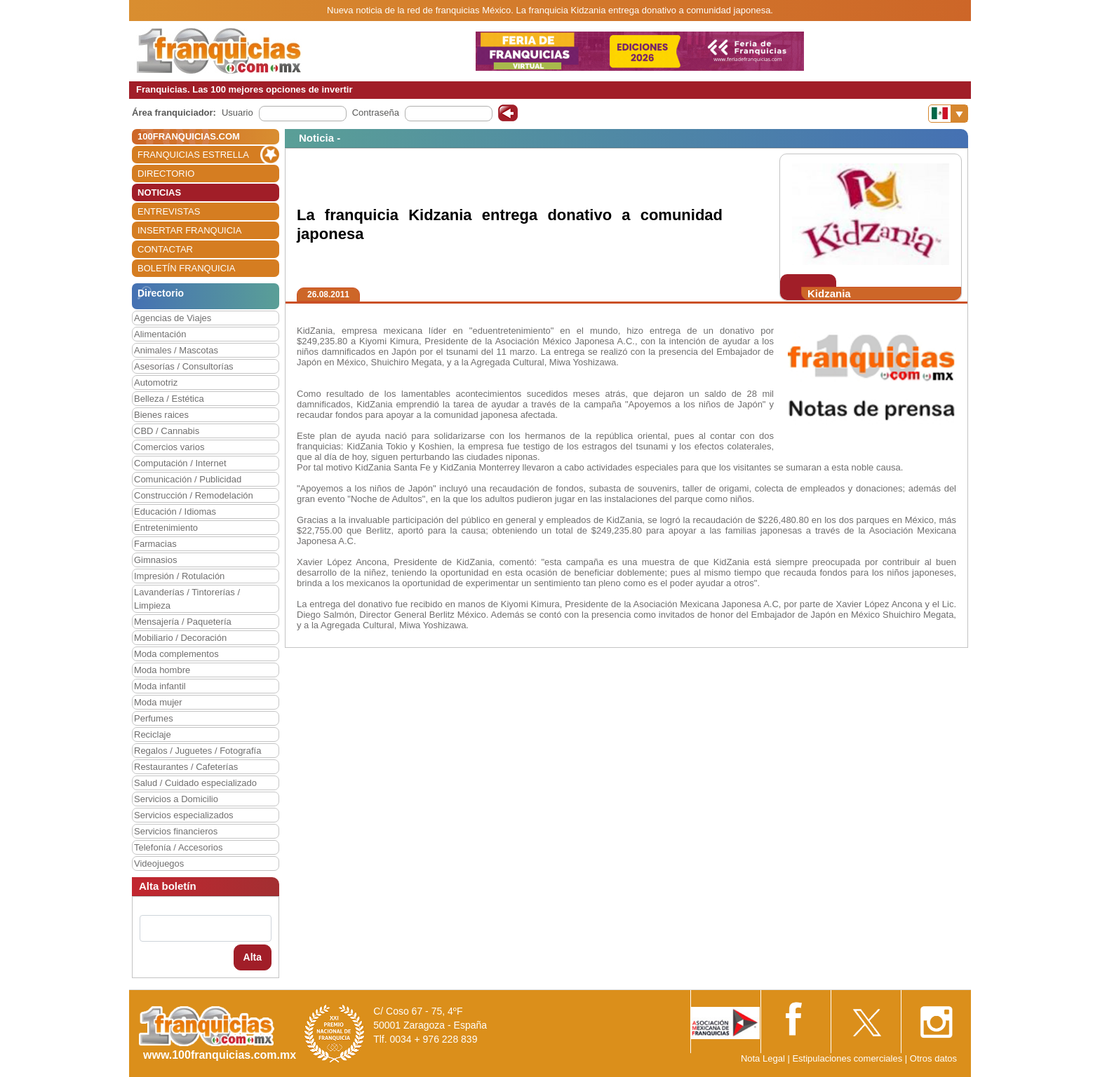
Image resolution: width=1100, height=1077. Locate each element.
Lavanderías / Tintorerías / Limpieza (187, 599)
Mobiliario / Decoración (180, 637)
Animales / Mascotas (176, 350)
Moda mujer (158, 702)
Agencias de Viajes (172, 318)
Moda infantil (160, 686)
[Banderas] (948, 113)
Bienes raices (161, 414)
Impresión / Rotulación (179, 576)
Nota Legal (763, 1058)
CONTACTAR (165, 249)
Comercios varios (169, 447)
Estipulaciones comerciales (848, 1058)
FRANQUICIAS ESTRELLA (193, 154)
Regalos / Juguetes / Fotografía (197, 750)
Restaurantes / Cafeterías (186, 766)
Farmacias (155, 543)
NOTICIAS (159, 192)
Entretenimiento (166, 527)
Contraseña (375, 112)
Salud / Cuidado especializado (195, 783)
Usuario (237, 112)
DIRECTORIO (166, 173)
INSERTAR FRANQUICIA (189, 230)
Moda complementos (176, 654)
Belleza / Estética (169, 398)
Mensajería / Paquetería (183, 621)
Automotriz (155, 382)
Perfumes (153, 718)
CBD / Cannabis (166, 431)
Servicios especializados (184, 815)
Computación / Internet (180, 463)
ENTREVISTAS (169, 211)
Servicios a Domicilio (176, 799)
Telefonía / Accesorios (178, 847)
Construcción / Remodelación (193, 495)
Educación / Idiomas (175, 511)
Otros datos (933, 1058)
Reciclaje (152, 734)
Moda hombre (162, 670)
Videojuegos (159, 863)
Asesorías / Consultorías (184, 366)
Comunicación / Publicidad (187, 479)
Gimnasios (155, 560)
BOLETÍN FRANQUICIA (186, 268)
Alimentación (160, 334)
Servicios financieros (175, 831)
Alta (252, 957)
